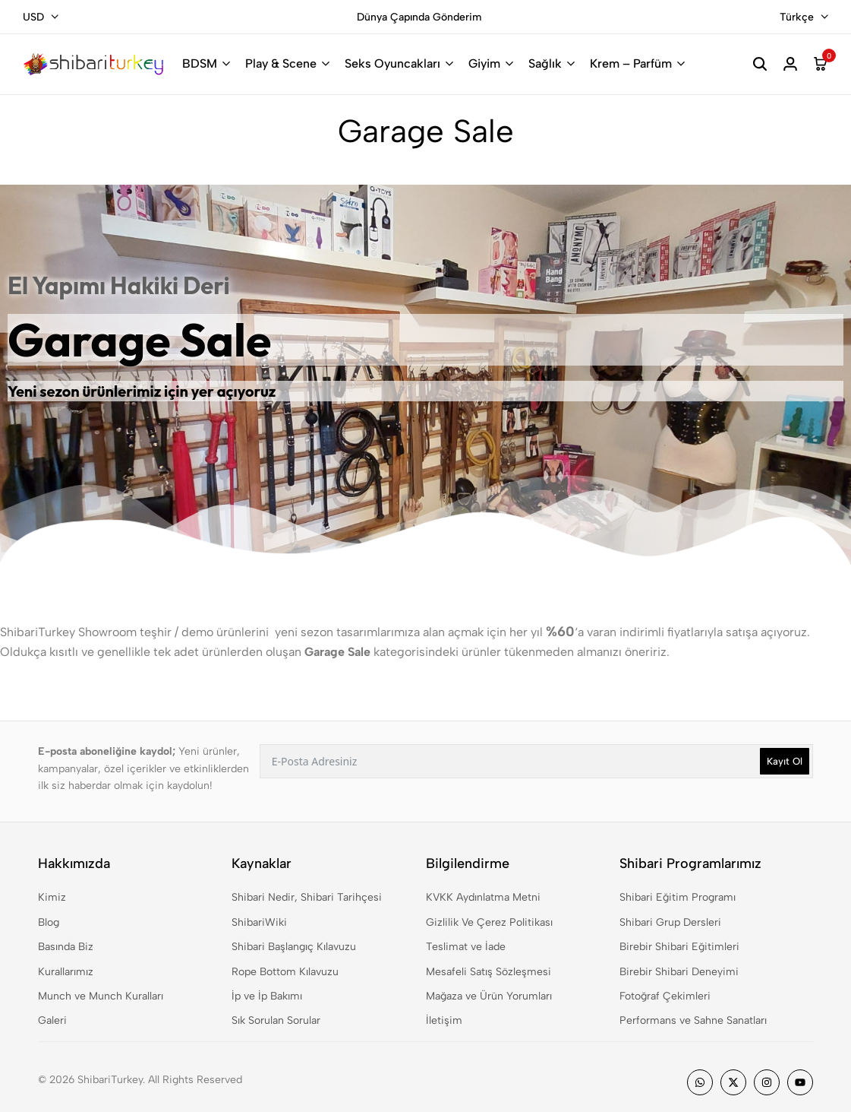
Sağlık (545, 63)
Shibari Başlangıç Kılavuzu (294, 946)
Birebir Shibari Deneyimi (679, 971)
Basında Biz (65, 946)
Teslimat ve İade (466, 946)
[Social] (700, 1082)
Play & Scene (281, 63)
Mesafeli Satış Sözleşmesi (488, 971)
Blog (48, 922)
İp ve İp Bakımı (267, 996)
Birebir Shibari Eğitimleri (679, 946)
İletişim (444, 1020)
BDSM (199, 63)
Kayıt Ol (784, 761)
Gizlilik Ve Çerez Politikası (489, 922)
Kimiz (52, 897)
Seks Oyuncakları (392, 63)
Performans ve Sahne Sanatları (693, 1020)
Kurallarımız (65, 971)
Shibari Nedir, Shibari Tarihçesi (307, 897)
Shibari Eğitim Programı (677, 897)
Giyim (484, 63)
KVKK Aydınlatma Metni (483, 897)
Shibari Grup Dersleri (670, 922)
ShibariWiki (259, 922)
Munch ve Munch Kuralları (100, 996)
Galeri (52, 1020)
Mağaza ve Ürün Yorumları (489, 996)
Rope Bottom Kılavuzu (285, 971)
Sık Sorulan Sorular (276, 1020)
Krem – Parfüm (631, 63)
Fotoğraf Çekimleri (665, 996)
